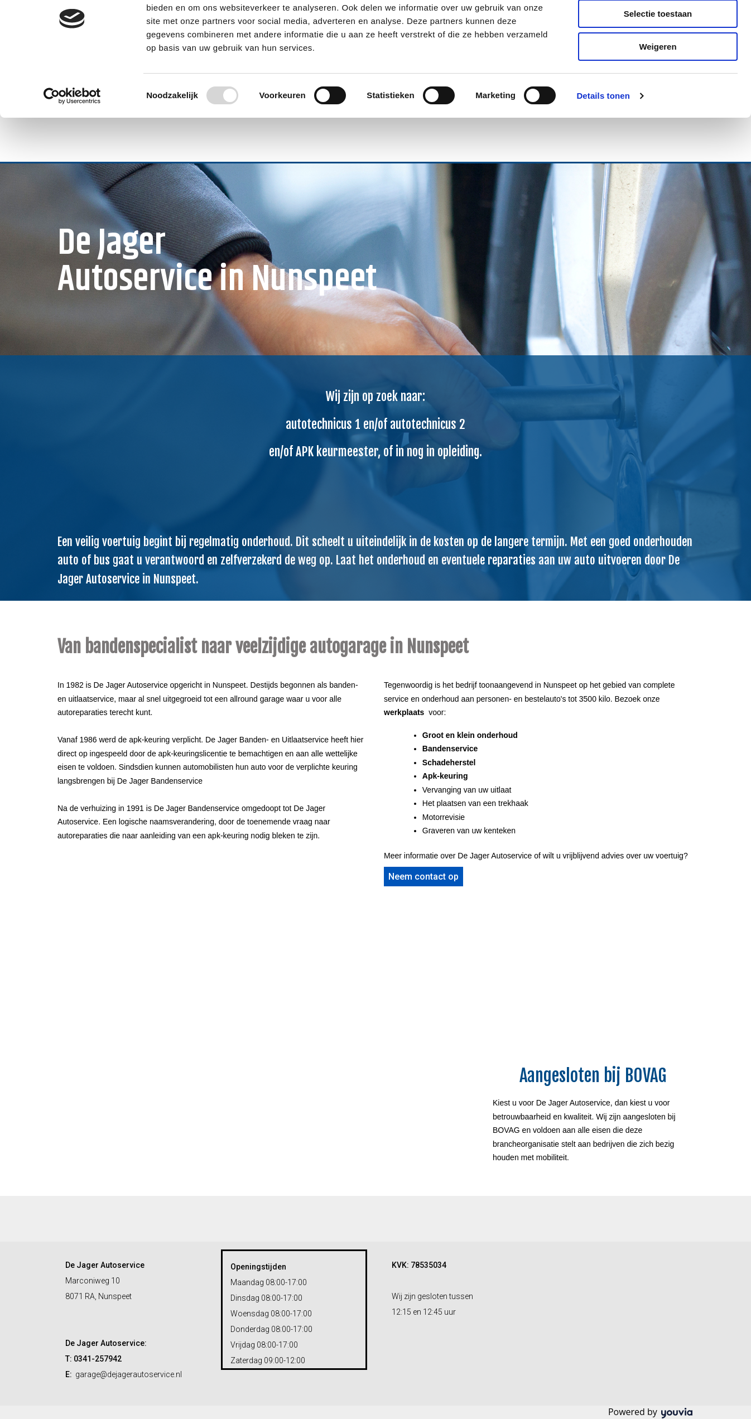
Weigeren (657, 93)
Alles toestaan (657, 27)
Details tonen (602, 142)
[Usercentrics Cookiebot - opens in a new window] (72, 142)
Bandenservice (450, 748)
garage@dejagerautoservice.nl (128, 1374)
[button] (423, 876)
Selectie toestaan (658, 60)
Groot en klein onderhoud (470, 735)
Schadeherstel (449, 762)
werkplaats (404, 712)
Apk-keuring (445, 775)
